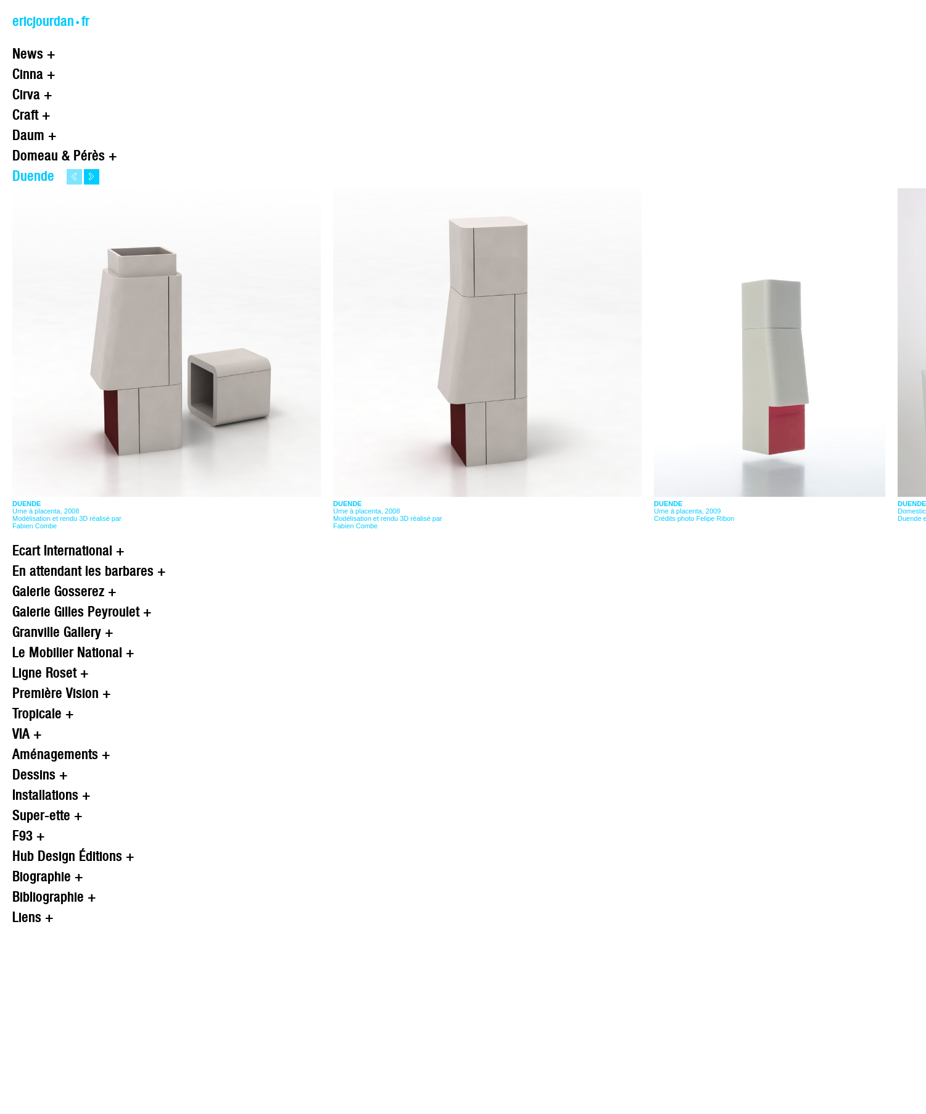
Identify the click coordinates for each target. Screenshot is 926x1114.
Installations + (51, 794)
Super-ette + (47, 815)
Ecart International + (68, 550)
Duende (33, 175)
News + (34, 53)
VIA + (27, 733)
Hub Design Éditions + (73, 855)
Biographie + (47, 876)
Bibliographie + (54, 896)
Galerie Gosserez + (64, 591)
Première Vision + (61, 692)
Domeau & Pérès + (64, 155)
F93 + (28, 835)
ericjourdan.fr (50, 20)
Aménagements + (61, 754)
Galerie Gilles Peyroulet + (82, 611)
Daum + (34, 135)
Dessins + (40, 774)
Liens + (33, 916)
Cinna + (34, 73)
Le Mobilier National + (73, 652)
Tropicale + (43, 713)
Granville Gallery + (63, 631)
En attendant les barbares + (89, 570)
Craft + (31, 114)
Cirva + (32, 94)
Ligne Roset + (50, 672)
